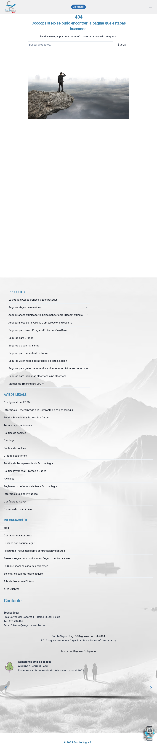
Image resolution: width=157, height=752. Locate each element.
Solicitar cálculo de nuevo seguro (23, 573)
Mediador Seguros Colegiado (78, 651)
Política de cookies (15, 432)
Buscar (122, 44)
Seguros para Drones (20, 337)
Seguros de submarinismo (24, 345)
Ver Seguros (78, 6)
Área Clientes (11, 588)
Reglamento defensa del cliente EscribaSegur (30, 486)
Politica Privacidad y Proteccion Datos (26, 417)
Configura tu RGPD (15, 501)
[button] (6, 687)
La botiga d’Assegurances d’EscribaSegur (32, 299)
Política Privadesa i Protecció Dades (25, 470)
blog (6, 527)
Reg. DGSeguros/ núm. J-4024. (87, 636)
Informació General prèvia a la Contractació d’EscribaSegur (38, 410)
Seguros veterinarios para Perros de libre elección (37, 360)
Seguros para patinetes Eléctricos (28, 353)
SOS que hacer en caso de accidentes (26, 566)
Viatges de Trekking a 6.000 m (26, 383)
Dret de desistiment (15, 455)
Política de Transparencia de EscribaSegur (28, 463)
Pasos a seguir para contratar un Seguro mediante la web (37, 558)
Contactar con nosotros (18, 535)
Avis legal (9, 440)
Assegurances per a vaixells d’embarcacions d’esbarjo (40, 322)
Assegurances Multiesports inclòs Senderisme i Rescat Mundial (45, 314)
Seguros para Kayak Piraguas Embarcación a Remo (38, 330)
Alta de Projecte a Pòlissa (19, 581)
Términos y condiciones (18, 425)
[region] (78, 691)
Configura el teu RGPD (17, 402)
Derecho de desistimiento (19, 509)
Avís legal (9, 478)
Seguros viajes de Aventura (24, 307)
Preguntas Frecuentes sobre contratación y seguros (34, 550)
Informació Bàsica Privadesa (21, 493)
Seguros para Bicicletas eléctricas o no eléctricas (37, 376)
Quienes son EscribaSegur (19, 543)
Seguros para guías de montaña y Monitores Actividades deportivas (48, 368)
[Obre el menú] (150, 6)
